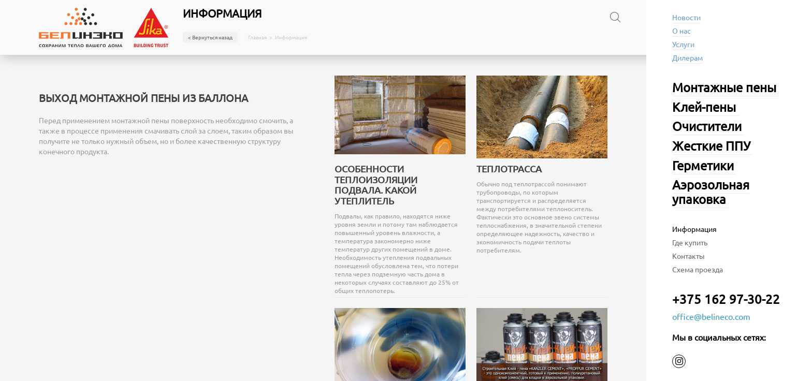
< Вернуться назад (210, 37)
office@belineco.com (711, 316)
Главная (257, 37)
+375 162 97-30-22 (726, 298)
